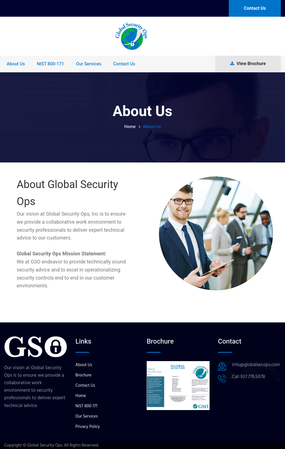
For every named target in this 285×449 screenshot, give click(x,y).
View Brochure (248, 63)
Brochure (83, 375)
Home (130, 127)
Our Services (88, 64)
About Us (16, 64)
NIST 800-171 (50, 64)
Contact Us (255, 8)
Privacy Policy (87, 427)
